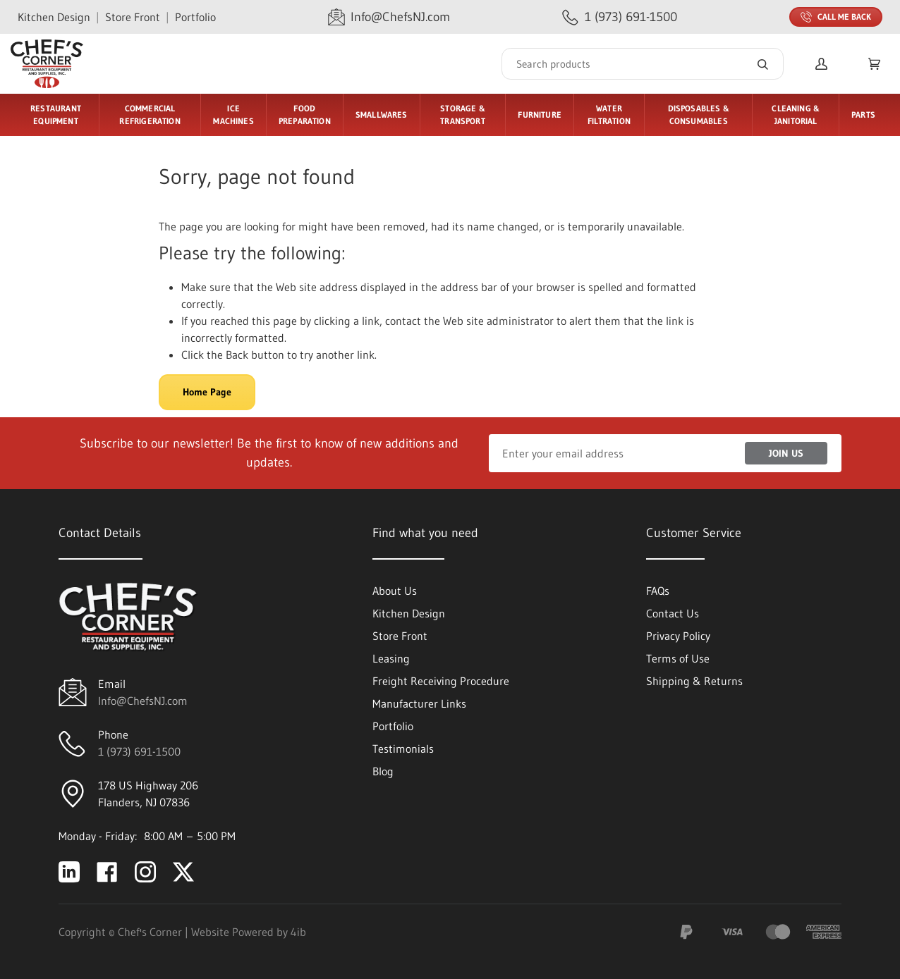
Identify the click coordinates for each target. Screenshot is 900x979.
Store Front (132, 17)
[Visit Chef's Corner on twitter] (183, 871)
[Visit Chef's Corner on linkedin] (69, 871)
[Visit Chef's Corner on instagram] (145, 871)
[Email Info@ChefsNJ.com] (389, 17)
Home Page (207, 392)
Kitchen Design (54, 17)
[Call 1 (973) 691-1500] (619, 17)
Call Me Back (836, 17)
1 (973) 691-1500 (139, 751)
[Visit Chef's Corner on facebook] (107, 871)
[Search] (642, 64)
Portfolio (195, 17)
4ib (298, 932)
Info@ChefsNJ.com (143, 701)
